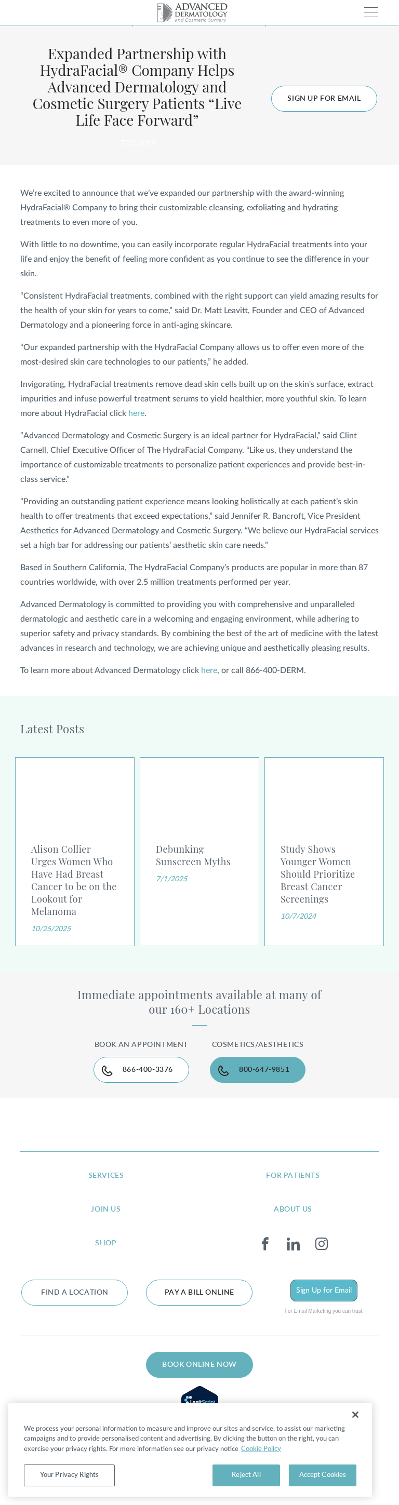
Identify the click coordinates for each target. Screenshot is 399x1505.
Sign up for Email (324, 98)
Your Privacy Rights (69, 1475)
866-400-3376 (148, 1069)
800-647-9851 (264, 1069)
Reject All (246, 1475)
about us (293, 1209)
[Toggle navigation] (371, 12)
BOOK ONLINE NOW (199, 1364)
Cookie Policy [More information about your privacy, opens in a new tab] (261, 1449)
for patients (293, 1175)
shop (105, 1243)
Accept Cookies (323, 1475)
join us (106, 1209)
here (136, 413)
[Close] (355, 1414)
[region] (190, 1450)
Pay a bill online (199, 1292)
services (106, 1175)
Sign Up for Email (324, 1290)
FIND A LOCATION (75, 1292)
